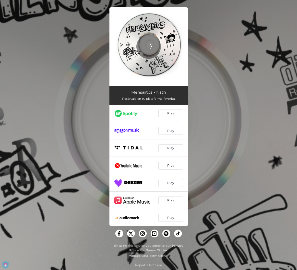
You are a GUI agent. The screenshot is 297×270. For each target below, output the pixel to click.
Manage (135, 256)
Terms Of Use (156, 250)
